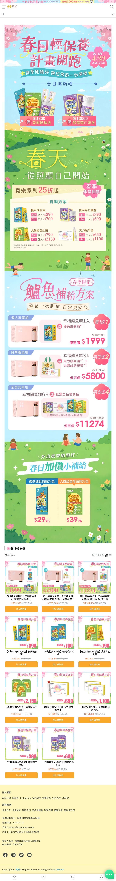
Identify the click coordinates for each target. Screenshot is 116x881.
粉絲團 (15, 797)
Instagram (25, 797)
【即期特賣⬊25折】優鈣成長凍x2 (58, 653)
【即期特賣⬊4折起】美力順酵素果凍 (58, 708)
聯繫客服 (48, 810)
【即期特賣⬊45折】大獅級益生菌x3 (21, 708)
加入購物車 (21, 609)
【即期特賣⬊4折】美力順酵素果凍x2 (94, 708)
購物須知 (26, 810)
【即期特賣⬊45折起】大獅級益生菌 (94, 653)
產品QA (65, 797)
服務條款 (58, 810)
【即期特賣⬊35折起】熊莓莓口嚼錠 (21, 763)
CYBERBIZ (59, 869)
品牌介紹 (6, 797)
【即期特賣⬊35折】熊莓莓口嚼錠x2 (58, 763)
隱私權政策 (69, 810)
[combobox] (10, 555)
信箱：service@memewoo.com (18, 827)
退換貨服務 (37, 810)
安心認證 (36, 797)
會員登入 (6, 810)
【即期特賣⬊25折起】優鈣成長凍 (21, 653)
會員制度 (16, 810)
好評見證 (56, 797)
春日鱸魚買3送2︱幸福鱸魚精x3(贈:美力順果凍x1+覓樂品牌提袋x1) (58, 597)
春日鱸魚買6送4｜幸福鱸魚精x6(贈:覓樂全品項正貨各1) (95, 597)
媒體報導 (46, 797)
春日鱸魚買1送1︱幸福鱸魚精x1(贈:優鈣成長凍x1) (21, 597)
